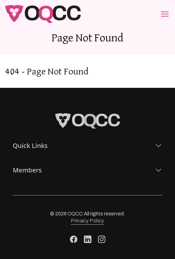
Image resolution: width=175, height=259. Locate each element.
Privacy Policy (87, 220)
